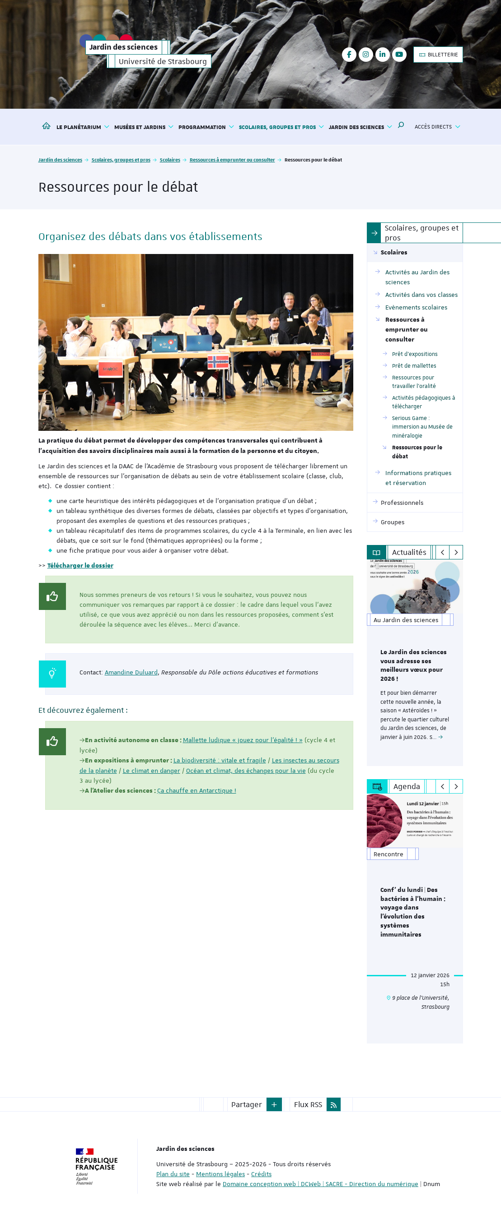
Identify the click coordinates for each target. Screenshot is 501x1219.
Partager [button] (246, 1103)
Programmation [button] (206, 126)
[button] (401, 127)
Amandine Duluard (131, 672)
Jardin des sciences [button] (361, 126)
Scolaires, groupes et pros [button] (281, 126)
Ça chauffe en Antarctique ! (196, 790)
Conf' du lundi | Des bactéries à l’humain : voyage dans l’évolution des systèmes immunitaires (412, 911)
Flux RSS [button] (308, 1103)
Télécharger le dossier (80, 566)
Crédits (261, 1172)
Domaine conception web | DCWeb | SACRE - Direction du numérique (320, 1182)
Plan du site (173, 1172)
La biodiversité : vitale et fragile (219, 760)
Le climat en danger (151, 770)
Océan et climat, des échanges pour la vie (246, 770)
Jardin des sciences (60, 159)
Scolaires (170, 159)
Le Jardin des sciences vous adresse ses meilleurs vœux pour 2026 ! (413, 665)
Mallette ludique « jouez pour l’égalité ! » (243, 740)
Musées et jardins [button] (144, 126)
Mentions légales (220, 1172)
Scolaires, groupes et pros (121, 159)
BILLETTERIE (438, 54)
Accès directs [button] (437, 126)
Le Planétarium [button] (83, 126)
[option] (415, 662)
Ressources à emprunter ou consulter (232, 159)
